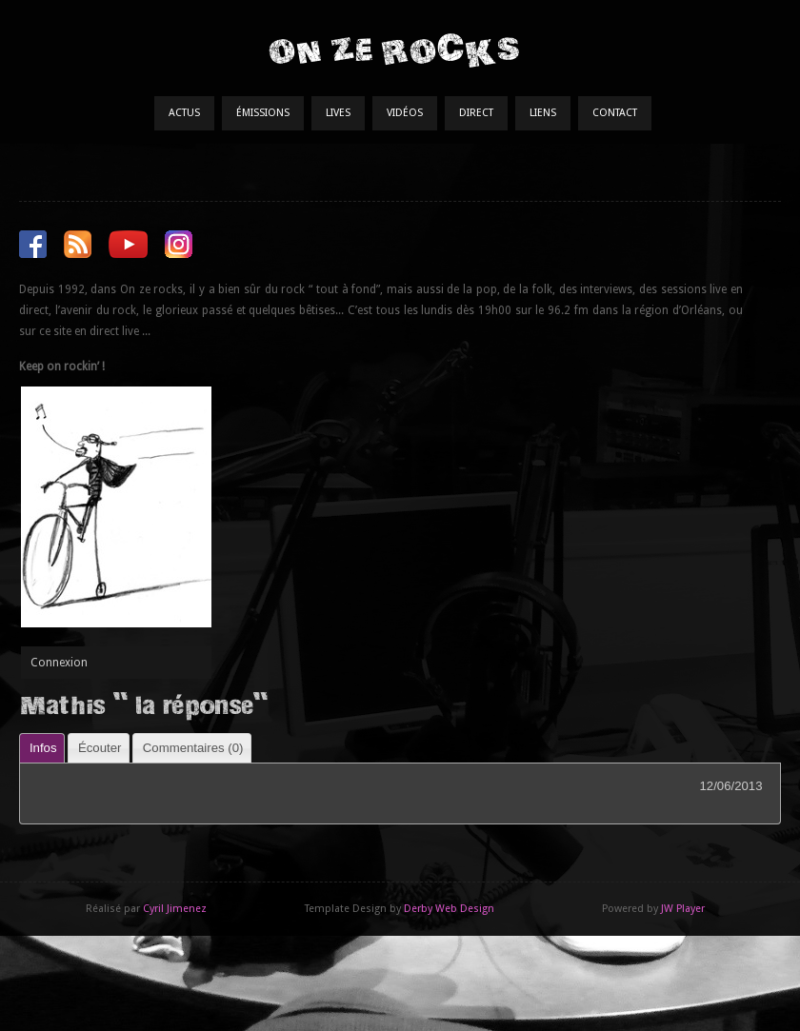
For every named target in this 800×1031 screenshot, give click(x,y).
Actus (184, 113)
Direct (476, 113)
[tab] (42, 748)
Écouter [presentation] (99, 748)
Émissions (263, 113)
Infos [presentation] (43, 748)
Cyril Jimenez (175, 908)
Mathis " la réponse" (143, 704)
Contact (614, 113)
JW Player (683, 908)
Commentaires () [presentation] (193, 748)
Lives (338, 113)
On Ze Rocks (393, 50)
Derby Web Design (449, 908)
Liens (543, 113)
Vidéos (405, 113)
